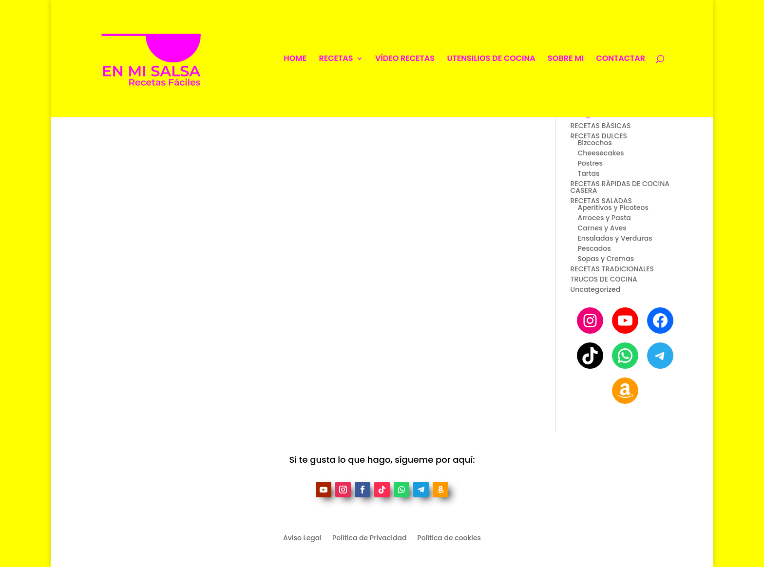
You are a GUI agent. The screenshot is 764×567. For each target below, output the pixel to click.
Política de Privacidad (369, 538)
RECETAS (336, 59)
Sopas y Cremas (605, 259)
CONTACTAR (620, 59)
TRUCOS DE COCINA (603, 279)
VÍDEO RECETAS (405, 59)
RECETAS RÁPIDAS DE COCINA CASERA (619, 187)
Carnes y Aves (601, 228)
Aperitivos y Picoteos (612, 207)
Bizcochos (594, 143)
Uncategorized (595, 289)
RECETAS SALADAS (600, 201)
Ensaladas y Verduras (614, 238)
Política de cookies (449, 538)
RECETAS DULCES (598, 136)
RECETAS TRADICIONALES (612, 269)
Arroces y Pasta (603, 218)
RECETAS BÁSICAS (600, 126)
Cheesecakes (600, 153)
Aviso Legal (302, 538)
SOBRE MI (566, 59)
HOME (295, 59)
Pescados (594, 248)
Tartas (588, 173)
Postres (589, 163)
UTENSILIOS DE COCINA (491, 59)
